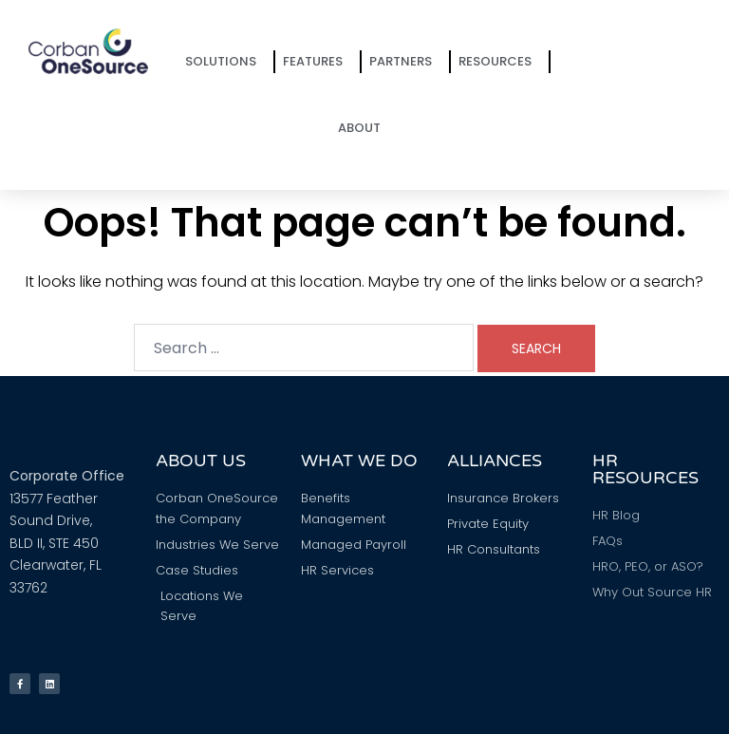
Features (317, 61)
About (364, 128)
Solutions (225, 61)
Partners (405, 61)
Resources (499, 61)
